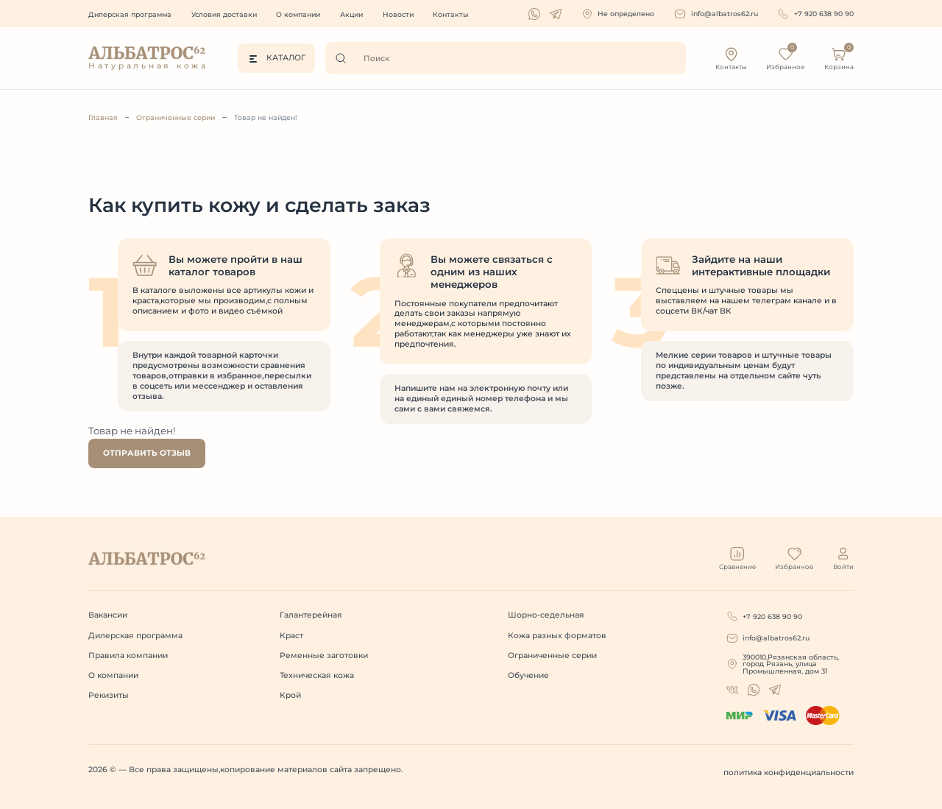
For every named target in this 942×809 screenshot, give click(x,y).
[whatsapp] (534, 14)
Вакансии (107, 615)
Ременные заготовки (324, 655)
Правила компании (128, 655)
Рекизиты (108, 695)
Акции (351, 14)
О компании (298, 14)
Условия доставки (224, 14)
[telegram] (556, 14)
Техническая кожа (317, 675)
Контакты (451, 14)
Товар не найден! (265, 117)
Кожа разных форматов (557, 635)
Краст (291, 635)
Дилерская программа (129, 14)
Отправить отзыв (147, 453)
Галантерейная (311, 615)
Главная (103, 117)
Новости (398, 14)
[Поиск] (344, 58)
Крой (290, 695)
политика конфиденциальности (788, 772)
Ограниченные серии (175, 117)
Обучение (528, 675)
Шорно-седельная (546, 615)
